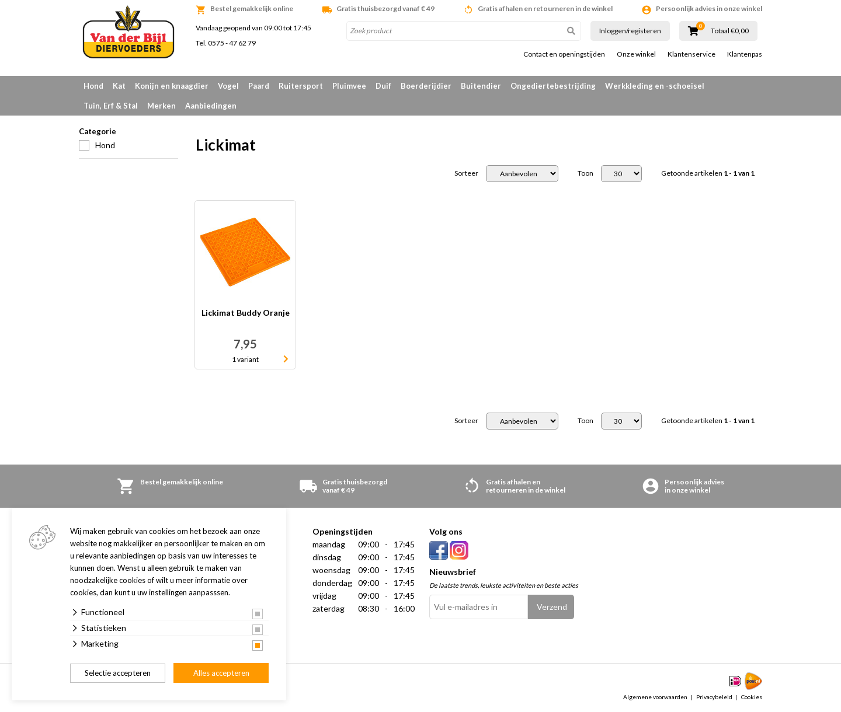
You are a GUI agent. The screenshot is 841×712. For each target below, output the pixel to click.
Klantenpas (744, 54)
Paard (258, 85)
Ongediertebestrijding (553, 85)
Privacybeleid (714, 696)
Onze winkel (636, 54)
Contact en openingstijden (564, 54)
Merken (161, 105)
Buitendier (481, 85)
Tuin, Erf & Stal (111, 105)
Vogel (228, 85)
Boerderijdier (426, 85)
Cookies (751, 696)
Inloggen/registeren (630, 30)
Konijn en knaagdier (171, 85)
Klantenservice (691, 54)
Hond (93, 85)
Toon (585, 173)
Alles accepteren (221, 673)
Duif (383, 85)
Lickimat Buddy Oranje (245, 313)
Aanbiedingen (211, 105)
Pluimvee (349, 85)
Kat (119, 85)
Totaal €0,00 (730, 30)
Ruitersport (301, 85)
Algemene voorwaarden (655, 696)
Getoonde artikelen (708, 173)
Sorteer (466, 173)
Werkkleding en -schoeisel (654, 85)
